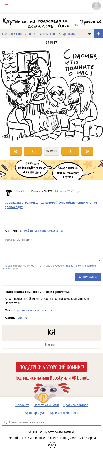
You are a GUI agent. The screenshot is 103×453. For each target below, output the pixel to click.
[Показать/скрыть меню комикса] (89, 33)
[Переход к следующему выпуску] (51, 95)
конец (20, 34)
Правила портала (75, 405)
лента (31, 34)
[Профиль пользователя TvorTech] (9, 193)
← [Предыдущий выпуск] (42, 42)
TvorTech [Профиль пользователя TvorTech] (22, 191)
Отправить (88, 276)
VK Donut (80, 377)
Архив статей (59, 413)
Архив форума (35, 413)
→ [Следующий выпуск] (60, 42)
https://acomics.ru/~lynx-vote (33, 310)
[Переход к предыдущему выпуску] (13, 95)
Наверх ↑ (51, 344)
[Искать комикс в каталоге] (5, 422)
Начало (7, 34)
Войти (28, 230)
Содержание (68, 34)
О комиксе (47, 34)
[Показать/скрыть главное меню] (7, 6)
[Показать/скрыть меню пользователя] (96, 6)
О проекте (22, 405)
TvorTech (22, 317)
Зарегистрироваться (49, 230)
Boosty (56, 377)
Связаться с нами (46, 405)
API (75, 413)
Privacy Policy (72, 265)
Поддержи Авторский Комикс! (51, 367)
